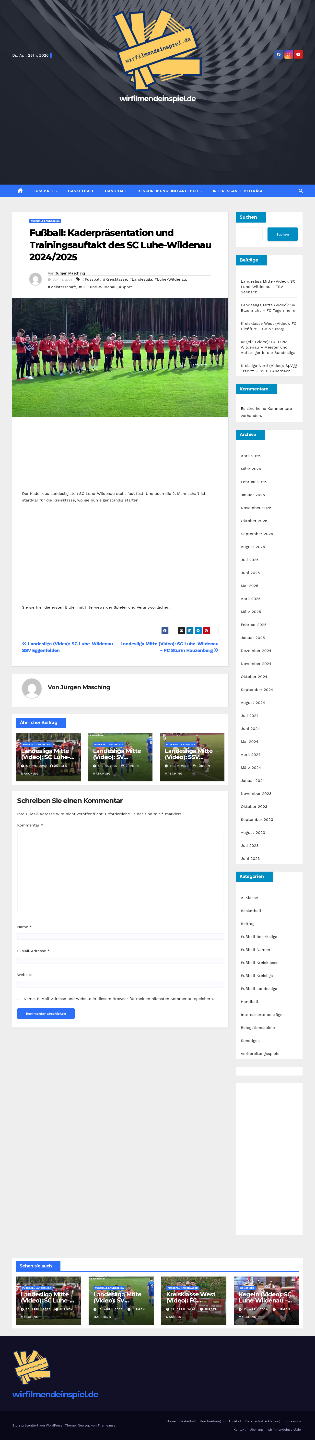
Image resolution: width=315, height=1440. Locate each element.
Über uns (257, 1429)
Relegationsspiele (258, 1027)
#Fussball (91, 279)
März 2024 (251, 767)
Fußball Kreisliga (257, 975)
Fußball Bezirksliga (259, 936)
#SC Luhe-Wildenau (98, 287)
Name (24, 927)
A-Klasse (249, 897)
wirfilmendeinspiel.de (157, 98)
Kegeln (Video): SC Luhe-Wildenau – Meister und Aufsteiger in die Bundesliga (268, 347)
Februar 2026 (254, 481)
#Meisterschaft (62, 287)
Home (171, 1421)
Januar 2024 (253, 780)
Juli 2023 (250, 845)
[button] (301, 190)
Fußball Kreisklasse (260, 962)
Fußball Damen (255, 949)
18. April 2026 (111, 1309)
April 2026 (251, 455)
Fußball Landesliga (45, 221)
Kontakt (239, 1429)
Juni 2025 (250, 572)
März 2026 (251, 468)
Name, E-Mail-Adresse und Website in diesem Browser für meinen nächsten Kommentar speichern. (118, 998)
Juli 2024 (250, 715)
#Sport (125, 287)
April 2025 (251, 598)
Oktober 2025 (254, 520)
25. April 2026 (39, 1309)
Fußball (44, 191)
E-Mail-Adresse (33, 951)
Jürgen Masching (70, 273)
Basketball (81, 191)
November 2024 (256, 663)
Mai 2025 (249, 585)
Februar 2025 (254, 624)
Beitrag (248, 923)
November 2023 (256, 793)
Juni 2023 (250, 858)
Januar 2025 (253, 637)
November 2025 (256, 507)
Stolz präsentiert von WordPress (37, 1425)
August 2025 (253, 546)
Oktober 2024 (254, 676)
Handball (116, 191)
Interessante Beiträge (238, 191)
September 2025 (257, 533)
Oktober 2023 (254, 806)
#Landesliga (140, 279)
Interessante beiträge (262, 1014)
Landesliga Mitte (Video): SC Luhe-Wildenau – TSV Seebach (268, 286)
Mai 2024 (249, 741)
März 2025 (251, 611)
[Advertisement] (157, 141)
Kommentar (30, 825)
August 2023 (253, 832)
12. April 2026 (183, 1309)
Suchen (248, 217)
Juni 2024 (250, 728)
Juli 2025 (250, 559)
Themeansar (107, 1425)
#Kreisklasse (115, 279)
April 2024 (251, 754)
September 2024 (257, 689)
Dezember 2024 (256, 650)
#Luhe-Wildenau (170, 279)
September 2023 (257, 819)
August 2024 (253, 702)
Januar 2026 (253, 494)
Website (25, 974)
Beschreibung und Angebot (169, 191)
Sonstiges (250, 1040)
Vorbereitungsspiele (260, 1053)
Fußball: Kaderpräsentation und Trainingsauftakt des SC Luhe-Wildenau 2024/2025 (120, 245)
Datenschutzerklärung (262, 1421)
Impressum (292, 1421)
